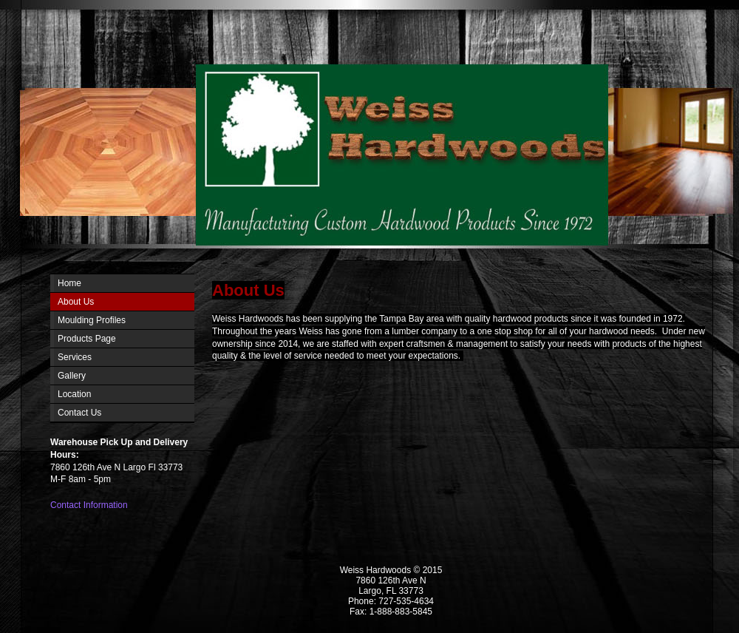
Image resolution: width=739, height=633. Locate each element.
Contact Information (89, 505)
